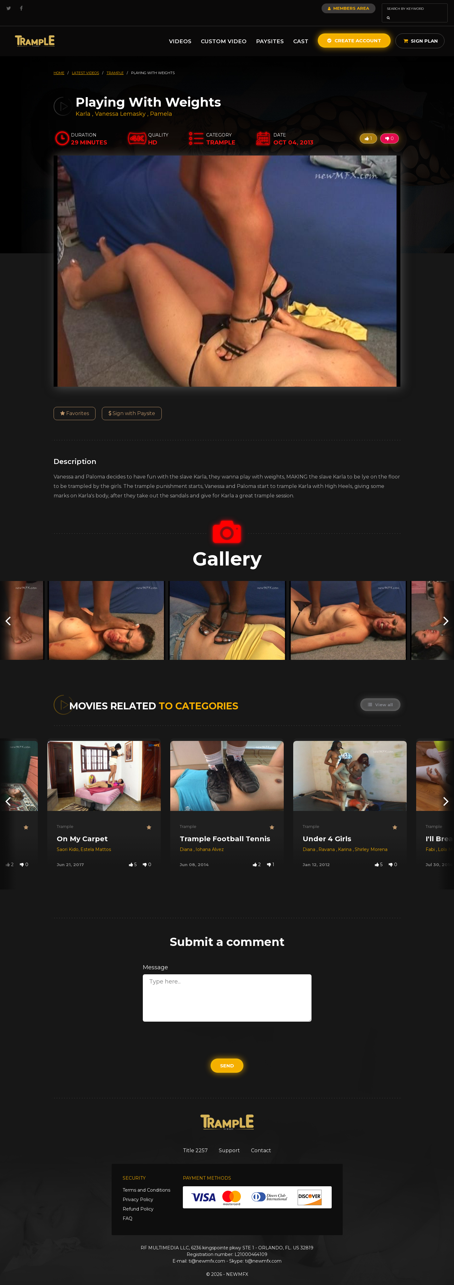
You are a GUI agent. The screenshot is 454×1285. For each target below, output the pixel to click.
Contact (264, 1142)
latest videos (85, 64)
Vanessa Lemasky (120, 105)
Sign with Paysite (131, 405)
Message (155, 958)
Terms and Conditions (146, 1181)
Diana (187, 840)
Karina (345, 840)
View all (380, 695)
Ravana (327, 840)
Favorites (74, 405)
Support (229, 1142)
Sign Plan (421, 32)
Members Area (331, 8)
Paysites (270, 32)
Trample (65, 817)
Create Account (354, 32)
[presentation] (8, 612)
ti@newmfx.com (207, 1252)
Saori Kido (68, 840)
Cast (300, 32)
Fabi (431, 840)
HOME (59, 64)
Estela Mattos (95, 840)
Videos (180, 32)
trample (115, 64)
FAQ (127, 1210)
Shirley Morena (371, 840)
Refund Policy (138, 1200)
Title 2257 (192, 1142)
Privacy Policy (138, 1191)
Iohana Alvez (209, 840)
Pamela (161, 105)
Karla (84, 105)
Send (227, 1057)
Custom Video (224, 32)
